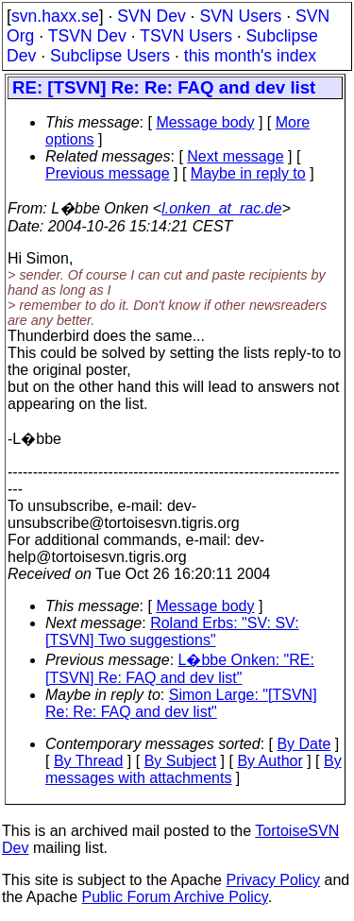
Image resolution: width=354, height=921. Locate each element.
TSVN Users (186, 35)
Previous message (107, 173)
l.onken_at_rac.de (221, 208)
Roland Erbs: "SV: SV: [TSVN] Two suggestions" (172, 631)
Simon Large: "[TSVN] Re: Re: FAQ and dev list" (181, 703)
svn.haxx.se (55, 16)
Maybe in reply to (248, 173)
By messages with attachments (193, 769)
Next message (235, 156)
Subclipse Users (110, 55)
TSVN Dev (87, 35)
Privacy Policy (273, 880)
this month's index (250, 55)
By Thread (89, 761)
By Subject (180, 761)
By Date (303, 744)
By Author (269, 761)
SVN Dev (151, 16)
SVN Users (240, 16)
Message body (205, 122)
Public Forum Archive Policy (175, 897)
